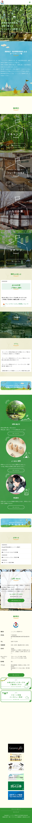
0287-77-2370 (17, 594)
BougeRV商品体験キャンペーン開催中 (11, 547)
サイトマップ (16, 812)
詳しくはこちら (16, 331)
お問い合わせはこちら (16, 600)
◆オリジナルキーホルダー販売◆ (10, 552)
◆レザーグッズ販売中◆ (8, 562)
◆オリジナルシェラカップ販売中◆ (10, 557)
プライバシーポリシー (16, 809)
